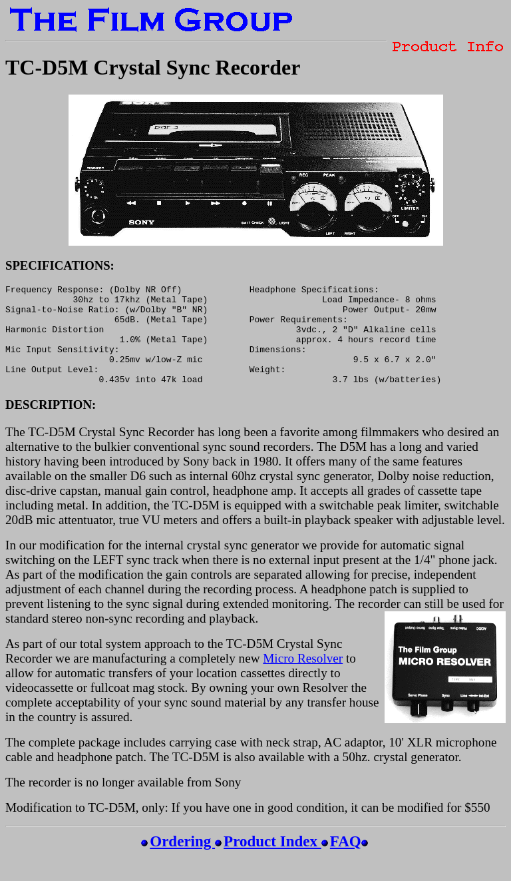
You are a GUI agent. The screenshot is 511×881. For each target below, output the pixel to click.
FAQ (345, 861)
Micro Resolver (303, 678)
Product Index (272, 861)
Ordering (182, 861)
